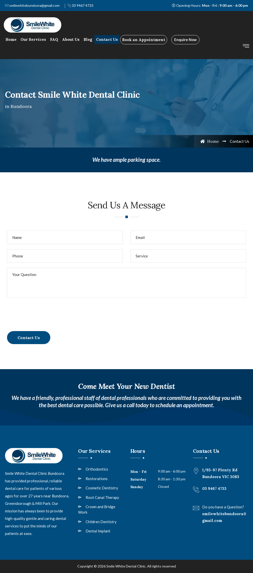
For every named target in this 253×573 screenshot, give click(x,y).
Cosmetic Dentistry (102, 488)
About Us (71, 39)
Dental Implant (98, 531)
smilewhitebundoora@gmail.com (32, 5)
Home (11, 39)
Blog (88, 39)
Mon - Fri (138, 471)
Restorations (97, 478)
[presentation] (45, 312)
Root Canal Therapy (102, 497)
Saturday (138, 479)
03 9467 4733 (80, 5)
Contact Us (107, 39)
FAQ (54, 39)
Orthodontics (97, 469)
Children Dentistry (101, 521)
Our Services (33, 39)
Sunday (136, 487)
